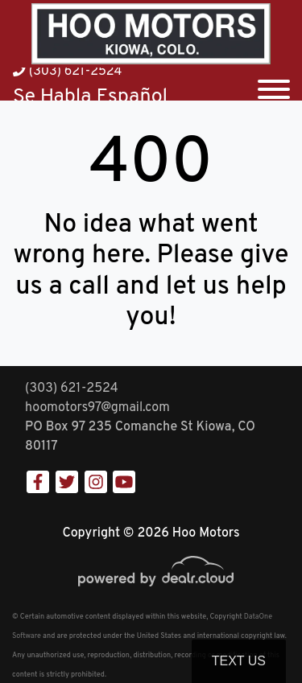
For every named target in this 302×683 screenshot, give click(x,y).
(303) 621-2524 (67, 72)
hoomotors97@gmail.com (97, 408)
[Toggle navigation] (274, 84)
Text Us (239, 661)
